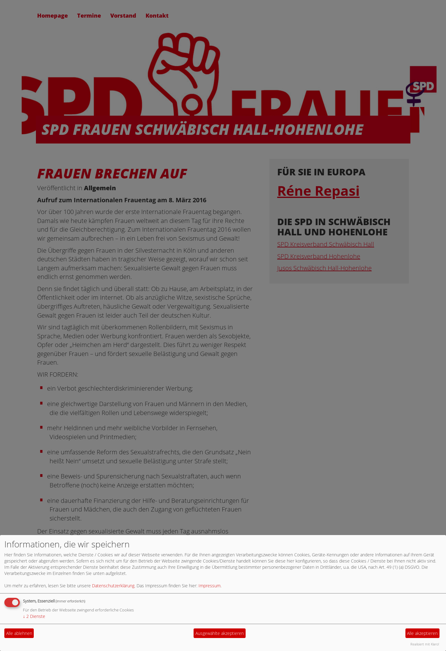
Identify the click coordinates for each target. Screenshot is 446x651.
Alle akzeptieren (422, 633)
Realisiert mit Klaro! (424, 644)
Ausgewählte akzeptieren (219, 633)
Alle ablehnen (19, 633)
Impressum (210, 586)
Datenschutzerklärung (113, 586)
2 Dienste (34, 616)
